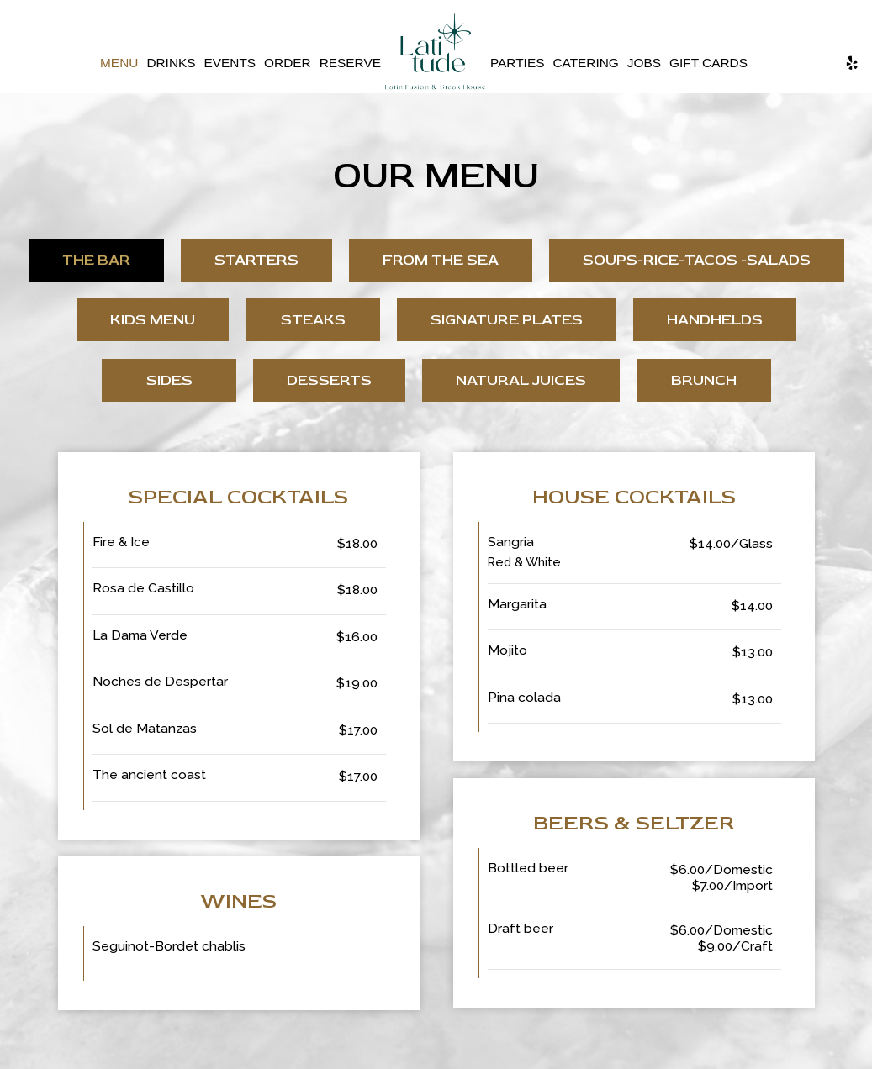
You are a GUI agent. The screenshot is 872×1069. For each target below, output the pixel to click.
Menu (119, 62)
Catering (585, 62)
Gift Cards (708, 62)
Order (287, 62)
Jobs (644, 62)
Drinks (170, 62)
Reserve (350, 62)
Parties (517, 62)
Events (230, 62)
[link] (435, 51)
